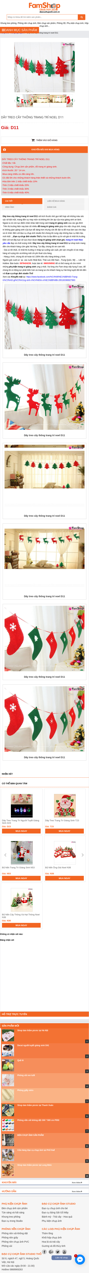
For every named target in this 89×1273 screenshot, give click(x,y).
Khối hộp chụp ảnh (52, 1237)
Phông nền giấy (10, 1237)
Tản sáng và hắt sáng (13, 1212)
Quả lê (20, 1060)
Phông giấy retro (25, 1090)
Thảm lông (47, 1233)
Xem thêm (76, 1183)
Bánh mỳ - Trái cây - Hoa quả (57, 1216)
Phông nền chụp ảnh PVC (15, 1241)
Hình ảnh (9, 207)
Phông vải (7, 1246)
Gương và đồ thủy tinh (53, 1246)
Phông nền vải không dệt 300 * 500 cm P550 (38, 1120)
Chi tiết (14, 202)
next (82, 855)
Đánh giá (51, 207)
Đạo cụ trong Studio (12, 1221)
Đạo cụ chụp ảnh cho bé (55, 1208)
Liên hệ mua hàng (56, 201)
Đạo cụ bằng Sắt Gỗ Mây (55, 1212)
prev (6, 855)
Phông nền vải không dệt (15, 1233)
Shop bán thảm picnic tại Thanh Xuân (35, 1105)
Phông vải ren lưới (26, 1075)
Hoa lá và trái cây (51, 1241)
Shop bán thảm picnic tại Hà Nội (32, 1030)
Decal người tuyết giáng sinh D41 (33, 1045)
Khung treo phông (11, 1216)
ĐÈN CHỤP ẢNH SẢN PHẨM (30, 1135)
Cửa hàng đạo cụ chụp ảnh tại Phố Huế (36, 1150)
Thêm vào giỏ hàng (44, 140)
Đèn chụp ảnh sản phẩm (14, 1208)
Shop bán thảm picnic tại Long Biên (34, 1165)
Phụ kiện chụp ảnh (52, 1221)
